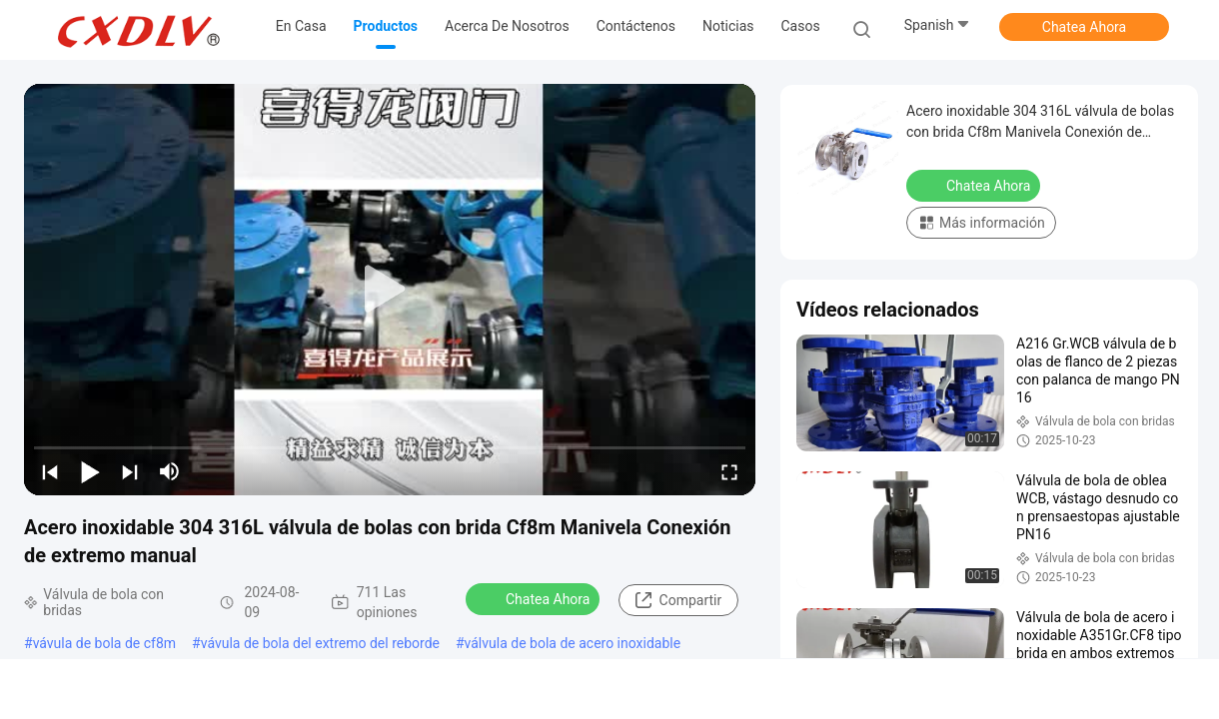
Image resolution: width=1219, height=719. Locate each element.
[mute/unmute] (170, 471)
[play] (390, 290)
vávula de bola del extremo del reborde (320, 643)
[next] (130, 471)
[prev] (50, 471)
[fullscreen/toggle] (729, 471)
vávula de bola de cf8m (104, 643)
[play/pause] (90, 471)
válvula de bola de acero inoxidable (573, 643)
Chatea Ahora (1084, 27)
